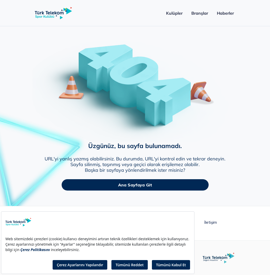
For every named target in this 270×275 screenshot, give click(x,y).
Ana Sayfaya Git (135, 184)
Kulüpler (174, 13)
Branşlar (200, 13)
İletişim (210, 222)
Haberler (225, 13)
